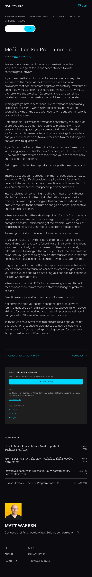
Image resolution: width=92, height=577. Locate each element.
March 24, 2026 (83, 472)
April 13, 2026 (84, 447)
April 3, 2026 (84, 460)
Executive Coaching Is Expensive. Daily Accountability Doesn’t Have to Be (37, 472)
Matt (16, 56)
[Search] (29, 29)
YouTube (12, 413)
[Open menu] (72, 5)
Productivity (26, 56)
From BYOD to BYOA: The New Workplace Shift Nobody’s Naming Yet (39, 460)
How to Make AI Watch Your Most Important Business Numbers (32, 447)
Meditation (78, 355)
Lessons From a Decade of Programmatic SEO (32, 483)
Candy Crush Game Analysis (23, 355)
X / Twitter (13, 409)
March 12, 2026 (80, 483)
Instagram (13, 417)
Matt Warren (14, 5)
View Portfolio (15, 399)
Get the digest (46, 381)
